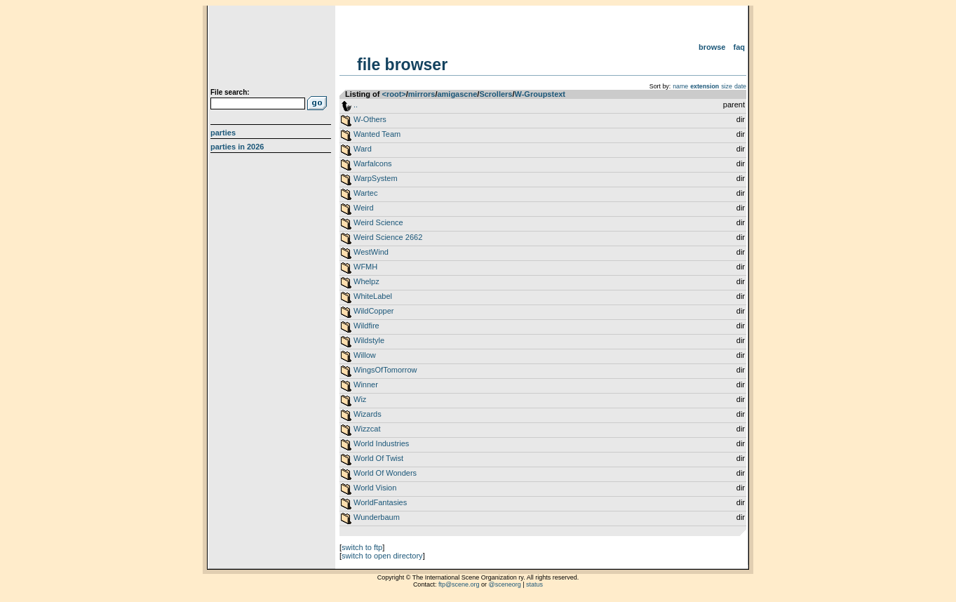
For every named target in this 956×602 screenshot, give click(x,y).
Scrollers (495, 94)
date (740, 86)
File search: (230, 92)
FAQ (740, 47)
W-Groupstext (540, 94)
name (680, 86)
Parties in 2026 (237, 146)
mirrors (422, 94)
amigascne (457, 94)
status (534, 584)
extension (704, 86)
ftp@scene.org (459, 584)
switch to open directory (382, 555)
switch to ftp (362, 547)
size (726, 86)
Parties (223, 132)
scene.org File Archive (272, 49)
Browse (712, 47)
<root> (394, 94)
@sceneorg (505, 584)
